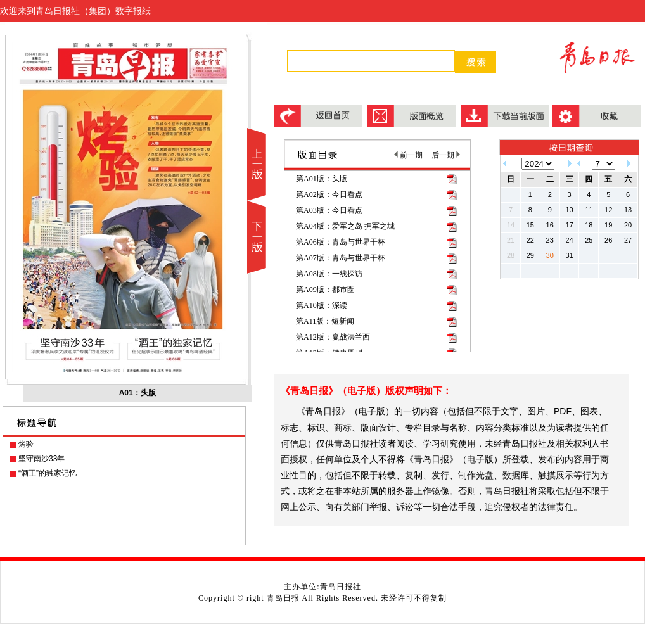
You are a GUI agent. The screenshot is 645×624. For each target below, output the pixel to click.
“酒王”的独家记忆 (47, 473)
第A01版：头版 (321, 178)
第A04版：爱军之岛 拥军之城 (345, 226)
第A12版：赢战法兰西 (333, 337)
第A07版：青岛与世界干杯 (340, 257)
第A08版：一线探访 (329, 273)
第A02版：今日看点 (329, 194)
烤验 (26, 444)
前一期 (408, 155)
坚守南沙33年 (41, 458)
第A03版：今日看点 (329, 210)
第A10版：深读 (321, 305)
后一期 (445, 155)
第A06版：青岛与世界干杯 (340, 242)
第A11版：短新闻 (325, 321)
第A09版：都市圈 (325, 289)
